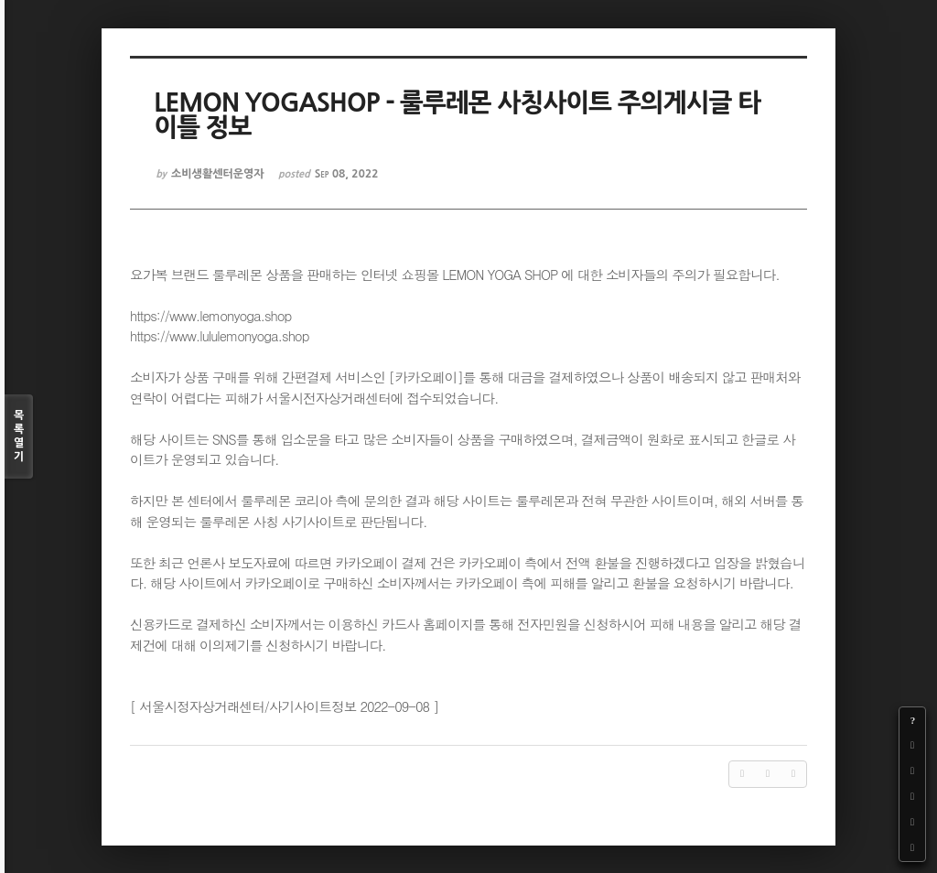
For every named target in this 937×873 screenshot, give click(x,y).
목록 (19, 437)
